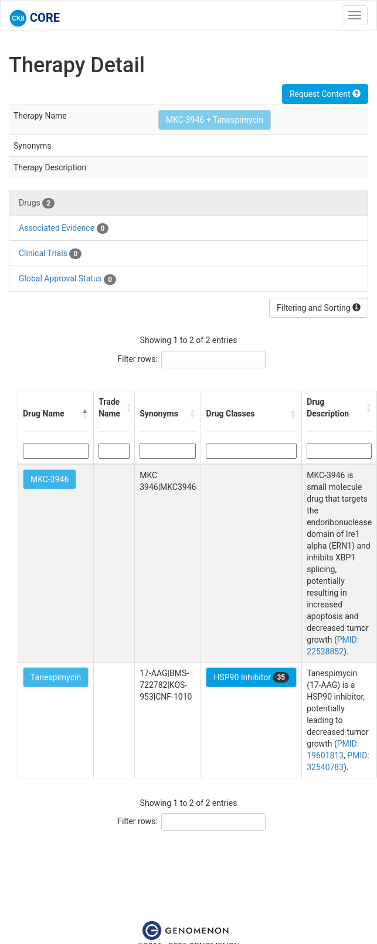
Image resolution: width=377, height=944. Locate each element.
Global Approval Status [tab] (67, 279)
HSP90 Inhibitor (251, 677)
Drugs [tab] (37, 203)
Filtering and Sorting (319, 308)
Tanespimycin (55, 677)
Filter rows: (137, 359)
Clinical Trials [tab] (50, 253)
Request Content (325, 94)
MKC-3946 (49, 479)
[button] (85, 413)
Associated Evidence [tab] (63, 228)
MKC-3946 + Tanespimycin (214, 120)
